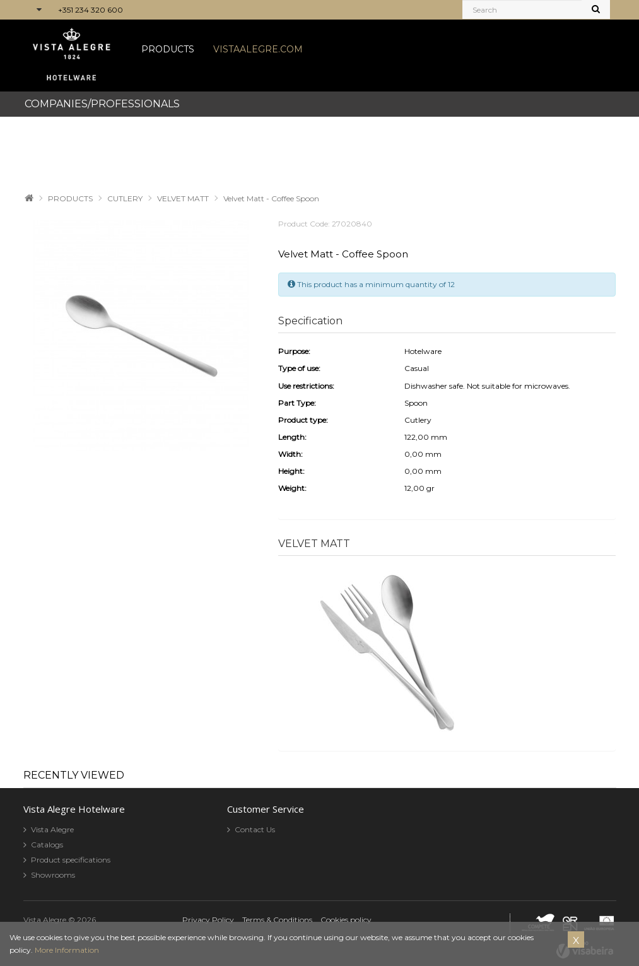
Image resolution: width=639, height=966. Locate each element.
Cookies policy (346, 919)
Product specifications (70, 859)
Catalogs (47, 844)
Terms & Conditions (277, 919)
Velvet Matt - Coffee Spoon (271, 198)
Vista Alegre (52, 829)
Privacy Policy (208, 919)
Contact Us (255, 829)
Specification (310, 321)
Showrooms (53, 875)
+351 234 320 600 (90, 10)
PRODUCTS (167, 49)
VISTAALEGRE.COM (258, 49)
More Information (67, 950)
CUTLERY (125, 198)
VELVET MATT (183, 198)
